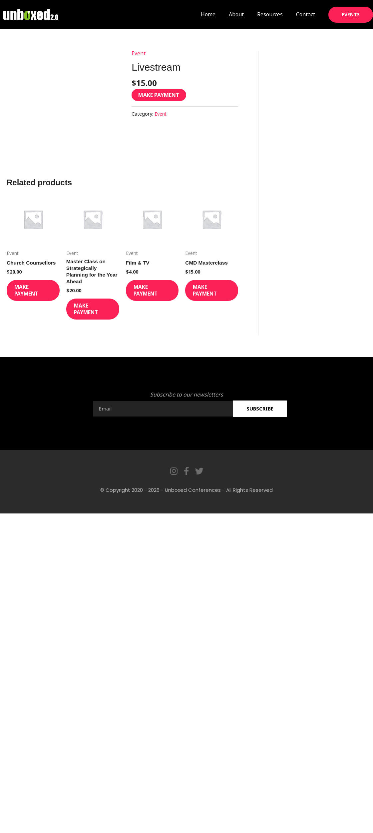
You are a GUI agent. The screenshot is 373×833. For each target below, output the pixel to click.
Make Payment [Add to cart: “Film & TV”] (152, 293)
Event (139, 53)
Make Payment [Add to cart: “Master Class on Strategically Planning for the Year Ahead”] (92, 313)
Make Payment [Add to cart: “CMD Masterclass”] (211, 293)
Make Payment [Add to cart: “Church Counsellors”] (32, 293)
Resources (270, 14)
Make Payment (159, 95)
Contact (305, 14)
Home (208, 14)
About (236, 14)
